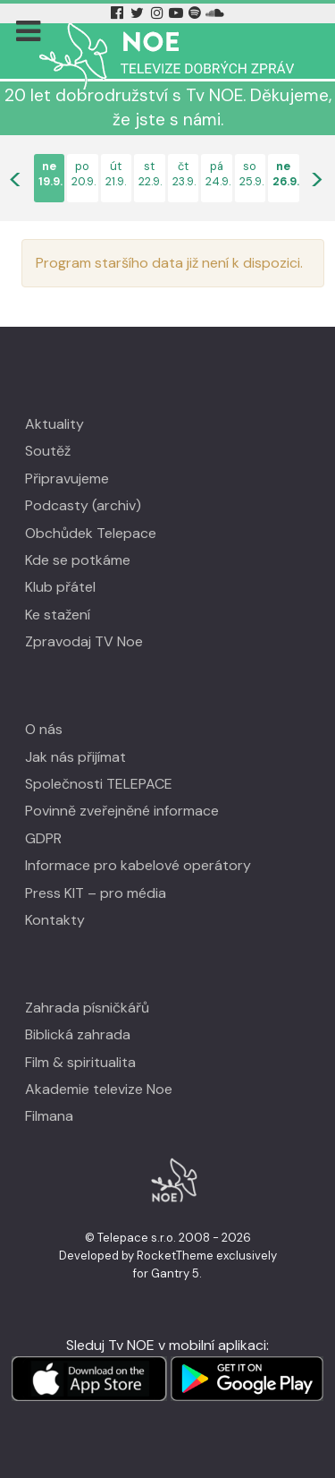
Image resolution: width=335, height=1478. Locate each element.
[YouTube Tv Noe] (178, 13)
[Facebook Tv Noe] (119, 13)
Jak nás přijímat (75, 757)
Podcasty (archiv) (83, 505)
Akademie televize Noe (98, 1089)
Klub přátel (60, 586)
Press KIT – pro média (95, 893)
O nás (44, 729)
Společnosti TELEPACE (98, 783)
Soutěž (48, 450)
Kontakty (55, 919)
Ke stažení (57, 614)
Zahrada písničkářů (87, 1007)
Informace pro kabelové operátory (138, 865)
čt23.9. (183, 174)
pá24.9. (216, 174)
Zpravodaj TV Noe (84, 641)
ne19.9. (49, 174)
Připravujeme (67, 478)
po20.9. (82, 174)
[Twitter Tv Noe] (139, 13)
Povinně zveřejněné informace (122, 810)
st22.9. (149, 174)
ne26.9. (283, 174)
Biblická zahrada (77, 1034)
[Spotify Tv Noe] (196, 13)
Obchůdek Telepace (90, 533)
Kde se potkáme (77, 560)
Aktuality (54, 423)
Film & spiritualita (80, 1062)
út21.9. (115, 174)
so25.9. (250, 174)
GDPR (43, 838)
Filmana (49, 1115)
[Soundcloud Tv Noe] (215, 13)
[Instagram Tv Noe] (160, 13)
